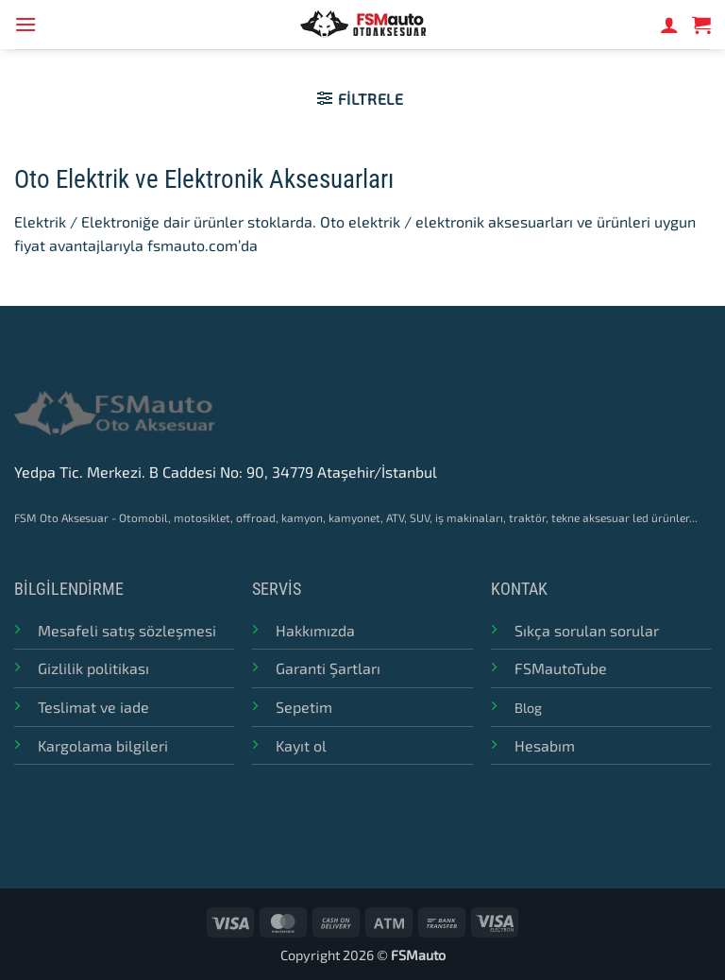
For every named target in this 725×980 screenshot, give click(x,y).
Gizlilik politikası (93, 668)
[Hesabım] (669, 24)
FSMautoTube (560, 668)
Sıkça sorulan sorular (586, 630)
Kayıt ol (301, 745)
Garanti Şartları (328, 668)
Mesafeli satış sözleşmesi (127, 630)
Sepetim (304, 707)
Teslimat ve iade (93, 707)
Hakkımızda (315, 630)
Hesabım (544, 745)
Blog (528, 708)
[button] (25, 24)
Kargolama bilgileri (103, 745)
